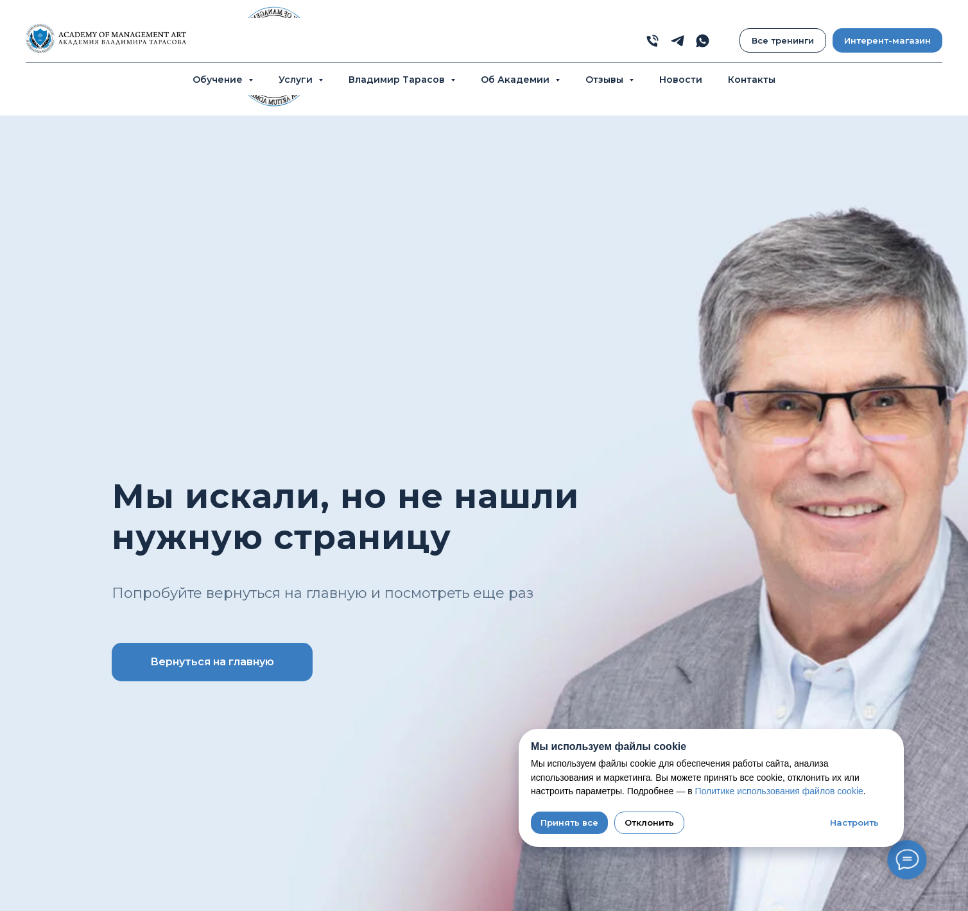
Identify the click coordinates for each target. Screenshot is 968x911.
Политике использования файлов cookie (779, 791)
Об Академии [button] (516, 79)
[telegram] (678, 41)
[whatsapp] (703, 41)
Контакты (751, 79)
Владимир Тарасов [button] (398, 79)
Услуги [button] (297, 79)
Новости (680, 79)
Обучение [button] (219, 79)
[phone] (652, 41)
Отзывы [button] (605, 79)
